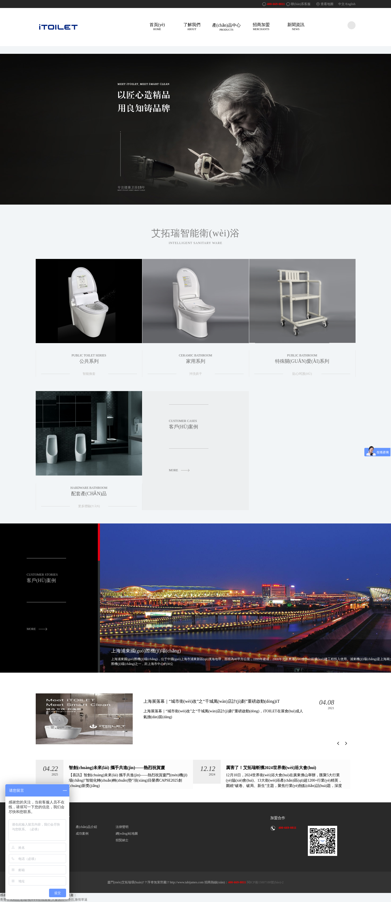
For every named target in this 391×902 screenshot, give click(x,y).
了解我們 (192, 26)
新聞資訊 (296, 26)
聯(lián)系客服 (301, 4)
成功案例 (82, 833)
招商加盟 (261, 26)
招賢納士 (122, 840)
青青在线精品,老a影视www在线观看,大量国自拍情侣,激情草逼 (43, 899)
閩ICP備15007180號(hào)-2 (265, 882)
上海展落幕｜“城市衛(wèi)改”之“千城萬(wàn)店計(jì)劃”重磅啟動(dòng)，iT (224, 709)
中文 (341, 4)
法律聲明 (122, 827)
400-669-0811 (276, 4)
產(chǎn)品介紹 (86, 827)
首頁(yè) (157, 26)
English (351, 4)
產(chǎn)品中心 (226, 27)
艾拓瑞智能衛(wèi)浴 (195, 236)
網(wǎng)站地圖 (127, 833)
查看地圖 (327, 4)
